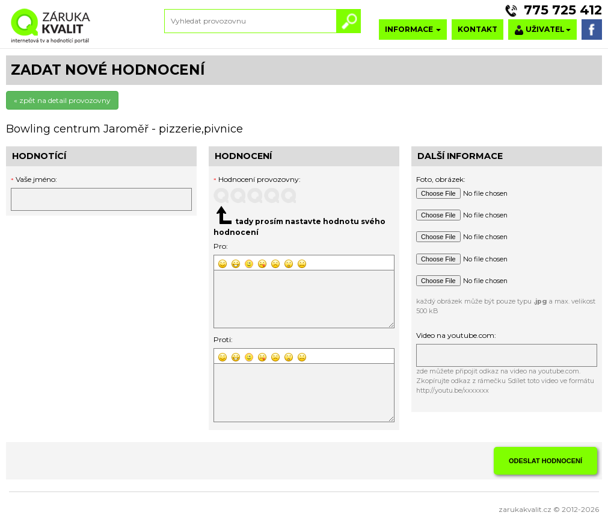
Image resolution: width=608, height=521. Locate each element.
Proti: (223, 339)
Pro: (220, 246)
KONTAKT (477, 29)
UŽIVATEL (542, 30)
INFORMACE (413, 29)
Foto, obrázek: (440, 179)
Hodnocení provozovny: (257, 179)
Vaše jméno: (36, 179)
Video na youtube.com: (456, 335)
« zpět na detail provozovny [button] (62, 100)
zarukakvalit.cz (525, 509)
